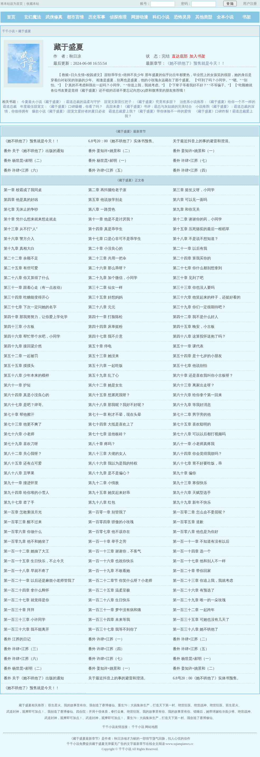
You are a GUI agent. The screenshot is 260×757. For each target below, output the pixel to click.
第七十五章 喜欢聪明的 (192, 424)
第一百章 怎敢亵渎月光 (23, 512)
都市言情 (75, 17)
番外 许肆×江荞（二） (191, 639)
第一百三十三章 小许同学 (24, 620)
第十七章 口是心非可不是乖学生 (114, 239)
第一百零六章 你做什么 (23, 532)
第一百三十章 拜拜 (19, 610)
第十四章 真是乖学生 (105, 229)
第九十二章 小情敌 (103, 483)
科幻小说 (160, 17)
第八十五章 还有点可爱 (23, 463)
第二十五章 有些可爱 (21, 268)
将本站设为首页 (12, 4)
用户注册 (250, 4)
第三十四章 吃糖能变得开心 (26, 297)
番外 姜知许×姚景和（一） (194, 151)
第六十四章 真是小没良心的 (26, 395)
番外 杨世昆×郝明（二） (24, 161)
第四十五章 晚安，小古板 (194, 327)
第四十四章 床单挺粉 (105, 327)
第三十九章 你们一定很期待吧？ (199, 307)
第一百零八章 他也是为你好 (195, 532)
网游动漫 (139, 17)
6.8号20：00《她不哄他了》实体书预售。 (122, 141)
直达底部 (180, 56)
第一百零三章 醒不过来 (23, 522)
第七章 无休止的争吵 (21, 209)
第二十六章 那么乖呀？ (107, 268)
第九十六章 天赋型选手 (192, 493)
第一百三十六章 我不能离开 (26, 629)
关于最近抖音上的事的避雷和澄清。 (202, 141)
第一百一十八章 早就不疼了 (26, 571)
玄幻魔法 (32, 17)
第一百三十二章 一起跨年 (194, 610)
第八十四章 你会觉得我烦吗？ (197, 454)
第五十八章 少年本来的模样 (26, 375)
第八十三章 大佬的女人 (107, 454)
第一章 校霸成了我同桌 (23, 190)
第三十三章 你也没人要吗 (194, 288)
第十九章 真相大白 (19, 248)
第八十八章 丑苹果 (19, 473)
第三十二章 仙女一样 (105, 288)
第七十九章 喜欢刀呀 (21, 444)
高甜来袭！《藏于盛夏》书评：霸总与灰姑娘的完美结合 (149, 106)
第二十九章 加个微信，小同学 (112, 278)
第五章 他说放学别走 (105, 200)
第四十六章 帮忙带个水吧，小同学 (32, 336)
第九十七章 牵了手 (19, 502)
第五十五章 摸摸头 (19, 366)
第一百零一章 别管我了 (107, 512)
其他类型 (203, 17)
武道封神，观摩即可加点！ (25, 711)
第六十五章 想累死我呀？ (109, 395)
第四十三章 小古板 (19, 327)
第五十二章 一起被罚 (21, 356)
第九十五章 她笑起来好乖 (109, 493)
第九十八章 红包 (101, 502)
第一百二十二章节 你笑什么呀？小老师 (120, 581)
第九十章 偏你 (184, 473)
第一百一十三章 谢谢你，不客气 (114, 551)
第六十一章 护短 (17, 385)
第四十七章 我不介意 (105, 336)
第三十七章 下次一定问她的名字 (30, 307)
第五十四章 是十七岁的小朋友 (197, 356)
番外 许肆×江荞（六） (22, 170)
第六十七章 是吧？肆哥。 (24, 405)
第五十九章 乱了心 (103, 375)
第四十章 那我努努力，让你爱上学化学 (36, 317)
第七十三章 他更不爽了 (23, 424)
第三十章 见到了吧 (188, 278)
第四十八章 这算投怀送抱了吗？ (199, 336)
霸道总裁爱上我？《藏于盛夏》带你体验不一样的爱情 (150, 111)
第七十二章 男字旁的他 (192, 415)
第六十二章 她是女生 (105, 385)
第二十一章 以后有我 (190, 248)
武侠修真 (53, 17)
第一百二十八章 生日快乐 (109, 600)
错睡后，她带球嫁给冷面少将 (214, 711)
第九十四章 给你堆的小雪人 (26, 493)
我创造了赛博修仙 (102, 705)
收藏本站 (32, 4)
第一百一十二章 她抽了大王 (26, 551)
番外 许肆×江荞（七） (191, 161)
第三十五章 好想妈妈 (105, 297)
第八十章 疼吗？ (101, 444)
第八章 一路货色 (101, 209)
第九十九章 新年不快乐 (192, 502)
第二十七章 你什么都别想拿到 (197, 268)
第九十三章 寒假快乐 (190, 483)
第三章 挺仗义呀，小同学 (194, 190)
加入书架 (197, 56)
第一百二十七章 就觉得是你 (26, 600)
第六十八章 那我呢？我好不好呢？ (116, 405)
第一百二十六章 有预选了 (194, 590)
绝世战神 (200, 705)
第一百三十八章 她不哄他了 (195, 629)
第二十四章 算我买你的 (192, 258)
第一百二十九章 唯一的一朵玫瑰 (199, 600)
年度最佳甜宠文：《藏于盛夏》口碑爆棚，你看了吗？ (61, 106)
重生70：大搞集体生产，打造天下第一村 (146, 705)
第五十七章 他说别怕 (190, 366)
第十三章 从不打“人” (21, 229)
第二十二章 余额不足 (21, 258)
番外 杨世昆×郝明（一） (108, 161)
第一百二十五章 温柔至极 (109, 590)
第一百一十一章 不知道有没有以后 (201, 541)
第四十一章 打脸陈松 (105, 317)
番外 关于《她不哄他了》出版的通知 (34, 151)
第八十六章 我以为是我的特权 (112, 463)
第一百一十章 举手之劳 (107, 541)
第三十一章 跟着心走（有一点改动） (34, 288)
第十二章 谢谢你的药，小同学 (197, 219)
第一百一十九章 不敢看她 (109, 571)
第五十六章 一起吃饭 (105, 366)
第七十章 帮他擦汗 (19, 415)
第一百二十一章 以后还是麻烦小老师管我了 (39, 581)
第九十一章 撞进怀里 (21, 483)
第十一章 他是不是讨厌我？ (111, 219)
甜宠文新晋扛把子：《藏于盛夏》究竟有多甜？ (140, 102)
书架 (246, 17)
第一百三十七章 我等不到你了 (112, 629)
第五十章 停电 (100, 346)
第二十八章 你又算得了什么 (26, 278)
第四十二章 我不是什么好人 (195, 317)
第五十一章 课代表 (188, 346)
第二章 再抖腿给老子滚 (107, 190)
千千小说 (8, 31)
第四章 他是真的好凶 (21, 200)
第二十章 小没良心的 (105, 248)
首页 (11, 17)
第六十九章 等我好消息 (192, 405)
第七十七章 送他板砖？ (107, 434)
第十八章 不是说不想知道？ (195, 239)
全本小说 (225, 17)
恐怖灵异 (182, 17)
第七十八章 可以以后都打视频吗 (199, 434)
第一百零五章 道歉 (188, 522)
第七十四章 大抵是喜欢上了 (111, 424)
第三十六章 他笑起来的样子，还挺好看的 (206, 297)
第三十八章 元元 (101, 307)
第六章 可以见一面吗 (190, 200)
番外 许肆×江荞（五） (106, 170)
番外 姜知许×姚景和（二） (110, 151)
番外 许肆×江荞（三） (22, 649)
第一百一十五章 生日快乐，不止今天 (34, 561)
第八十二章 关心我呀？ (23, 454)
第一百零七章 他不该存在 (109, 532)
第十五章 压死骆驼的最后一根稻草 (201, 229)
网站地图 (151, 727)
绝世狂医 (184, 705)
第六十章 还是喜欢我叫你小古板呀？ (203, 375)
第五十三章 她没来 (103, 356)
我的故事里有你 (75, 705)
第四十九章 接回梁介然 (23, 346)
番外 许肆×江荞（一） (106, 639)
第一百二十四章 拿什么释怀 (26, 590)
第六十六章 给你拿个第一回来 (197, 395)
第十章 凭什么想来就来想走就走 (30, 219)
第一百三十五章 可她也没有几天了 (201, 620)
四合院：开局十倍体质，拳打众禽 (100, 711)
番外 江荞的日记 (17, 639)
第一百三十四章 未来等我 (109, 620)
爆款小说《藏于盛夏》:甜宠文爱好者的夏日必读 (68, 111)
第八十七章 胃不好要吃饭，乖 (197, 463)
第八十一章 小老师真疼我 (194, 444)
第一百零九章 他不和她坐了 (26, 541)
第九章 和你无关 (186, 209)
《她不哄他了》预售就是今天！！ (195, 63)
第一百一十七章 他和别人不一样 (199, 561)
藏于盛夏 (24, 31)
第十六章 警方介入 (19, 239)
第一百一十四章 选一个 (192, 551)
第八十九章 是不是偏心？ (109, 473)
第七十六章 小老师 (19, 434)
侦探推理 (118, 17)
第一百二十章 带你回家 (192, 571)
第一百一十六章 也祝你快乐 (111, 561)
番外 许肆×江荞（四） (191, 170)
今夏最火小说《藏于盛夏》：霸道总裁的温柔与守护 (60, 102)
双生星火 (54, 705)
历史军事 (96, 17)
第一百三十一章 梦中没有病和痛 (114, 610)
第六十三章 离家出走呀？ (194, 385)
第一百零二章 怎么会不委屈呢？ (199, 512)
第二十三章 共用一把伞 (107, 258)
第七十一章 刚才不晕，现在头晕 (114, 415)
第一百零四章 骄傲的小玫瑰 (111, 522)
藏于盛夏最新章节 (85, 738)
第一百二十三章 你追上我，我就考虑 (203, 581)
